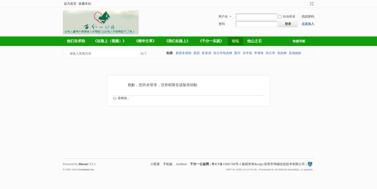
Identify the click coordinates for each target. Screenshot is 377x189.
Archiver (181, 164)
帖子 (144, 53)
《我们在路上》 (177, 41)
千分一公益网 (199, 164)
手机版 (168, 164)
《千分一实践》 (211, 41)
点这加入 (308, 24)
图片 (237, 53)
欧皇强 (206, 53)
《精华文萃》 (145, 41)
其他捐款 (295, 53)
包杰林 (282, 53)
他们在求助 (76, 41)
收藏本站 (85, 4)
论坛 (235, 41)
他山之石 (254, 41)
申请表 (259, 53)
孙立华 (270, 53)
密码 (222, 24)
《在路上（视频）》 (109, 41)
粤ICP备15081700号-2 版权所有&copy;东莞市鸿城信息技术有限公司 (258, 164)
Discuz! (83, 164)
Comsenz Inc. (87, 169)
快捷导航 (299, 41)
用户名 (223, 16)
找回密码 (308, 16)
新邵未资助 (183, 53)
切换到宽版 (311, 3)
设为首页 (70, 4)
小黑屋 (155, 164)
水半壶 (247, 53)
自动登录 (286, 16)
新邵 (196, 53)
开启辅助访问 (307, 3)
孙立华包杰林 (222, 53)
